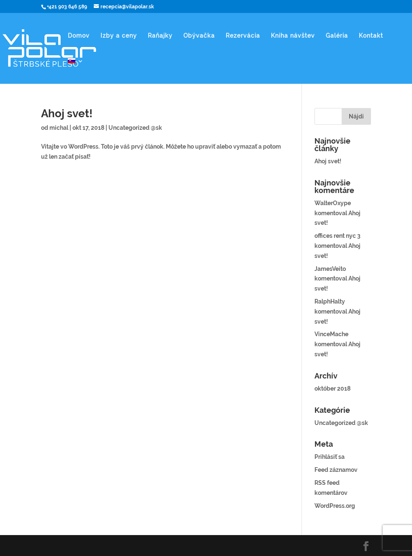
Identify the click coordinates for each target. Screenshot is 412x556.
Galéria (337, 36)
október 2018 (332, 388)
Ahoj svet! (67, 113)
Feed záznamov (336, 469)
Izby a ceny (118, 36)
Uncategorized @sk (135, 127)
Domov (79, 36)
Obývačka (199, 36)
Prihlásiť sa (329, 456)
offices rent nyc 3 (337, 235)
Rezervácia (243, 36)
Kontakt (371, 36)
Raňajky (160, 36)
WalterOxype (332, 203)
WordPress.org (334, 505)
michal (58, 127)
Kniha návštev (293, 36)
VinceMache (331, 334)
